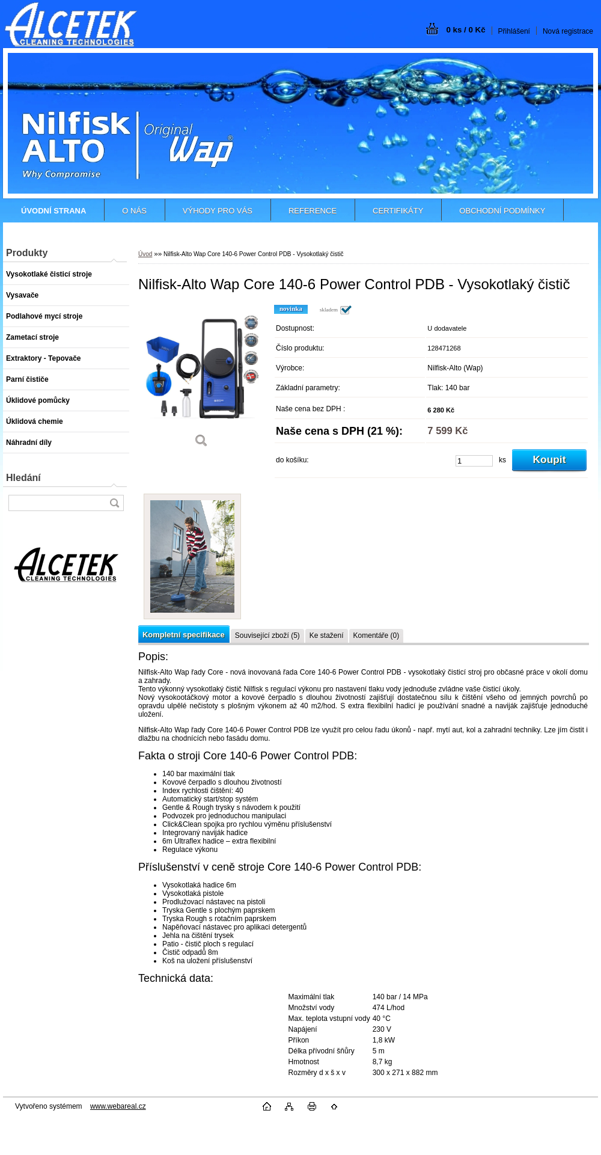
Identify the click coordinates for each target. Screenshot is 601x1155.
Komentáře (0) (376, 635)
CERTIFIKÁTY (398, 210)
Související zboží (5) (267, 635)
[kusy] (474, 461)
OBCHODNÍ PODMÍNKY (502, 210)
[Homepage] (53, 210)
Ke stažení (327, 635)
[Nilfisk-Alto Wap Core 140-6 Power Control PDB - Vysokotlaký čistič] (201, 380)
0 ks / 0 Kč (465, 29)
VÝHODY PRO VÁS (217, 210)
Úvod (145, 254)
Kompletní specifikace (183, 634)
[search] (114, 502)
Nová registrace (568, 31)
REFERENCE (312, 210)
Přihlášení (514, 31)
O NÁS (134, 210)
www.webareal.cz (118, 1106)
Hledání (23, 478)
